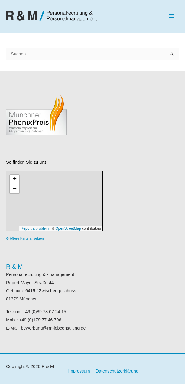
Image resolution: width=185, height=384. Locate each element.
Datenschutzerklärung (117, 371)
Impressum (79, 371)
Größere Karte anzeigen (25, 238)
